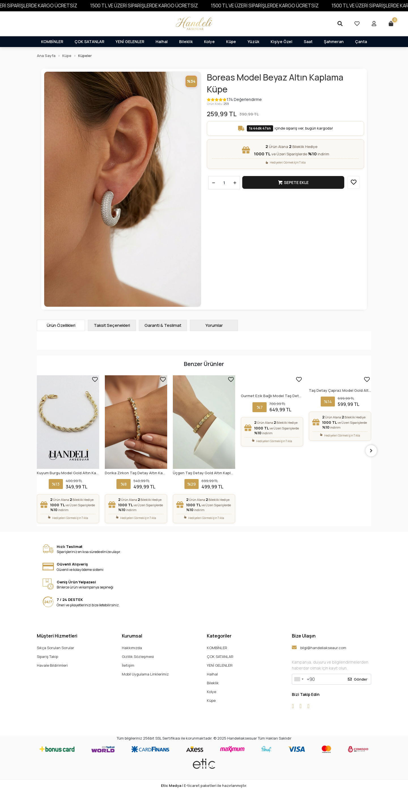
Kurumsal (132, 636)
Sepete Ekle (293, 182)
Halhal (162, 41)
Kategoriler (219, 636)
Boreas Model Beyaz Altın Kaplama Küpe (275, 83)
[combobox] (298, 679)
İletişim (128, 665)
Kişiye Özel (281, 41)
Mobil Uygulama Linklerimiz (145, 674)
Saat (308, 41)
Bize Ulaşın (304, 636)
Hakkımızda (132, 647)
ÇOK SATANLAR (89, 41)
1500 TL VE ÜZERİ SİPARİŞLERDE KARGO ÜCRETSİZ (154, 5)
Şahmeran (334, 41)
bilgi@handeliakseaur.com (319, 647)
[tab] (61, 325)
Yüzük (253, 41)
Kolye (209, 41)
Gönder (357, 679)
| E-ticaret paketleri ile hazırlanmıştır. (204, 785)
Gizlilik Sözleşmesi (138, 656)
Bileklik (186, 41)
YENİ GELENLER (130, 41)
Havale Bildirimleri (52, 665)
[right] (371, 450)
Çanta (361, 41)
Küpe (231, 41)
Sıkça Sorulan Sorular (55, 647)
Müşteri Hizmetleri (57, 636)
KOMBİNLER (52, 41)
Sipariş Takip (47, 656)
